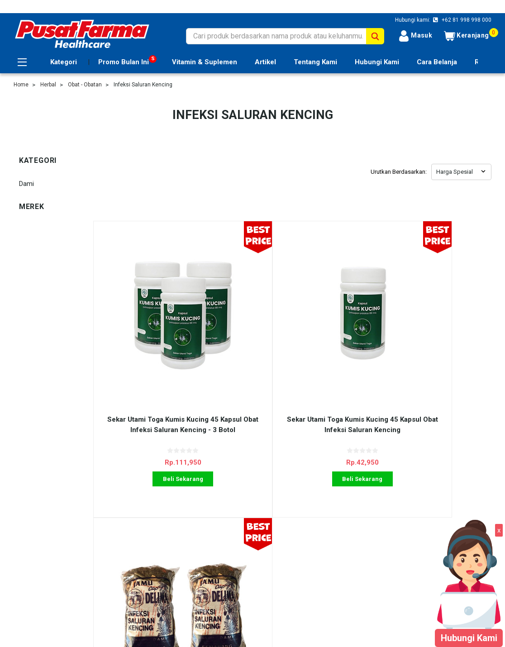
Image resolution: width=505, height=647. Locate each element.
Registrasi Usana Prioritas (52, 527)
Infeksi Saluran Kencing (143, 84)
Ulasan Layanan (154, 518)
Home (21, 84)
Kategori (63, 62)
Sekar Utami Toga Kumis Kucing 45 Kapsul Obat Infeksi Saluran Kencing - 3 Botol (143, 350)
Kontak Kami (149, 538)
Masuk (415, 36)
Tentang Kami (315, 62)
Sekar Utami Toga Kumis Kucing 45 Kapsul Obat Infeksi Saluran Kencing (242, 350)
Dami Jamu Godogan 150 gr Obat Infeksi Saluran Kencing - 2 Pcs (342, 350)
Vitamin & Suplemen (204, 62)
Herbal (48, 84)
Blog (137, 548)
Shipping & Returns (159, 527)
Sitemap (26, 548)
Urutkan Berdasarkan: (399, 171)
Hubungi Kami (377, 62)
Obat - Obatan (85, 84)
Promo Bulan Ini (123, 62)
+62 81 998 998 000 (465, 20)
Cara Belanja (437, 62)
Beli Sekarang (143, 399)
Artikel (265, 62)
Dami (26, 184)
